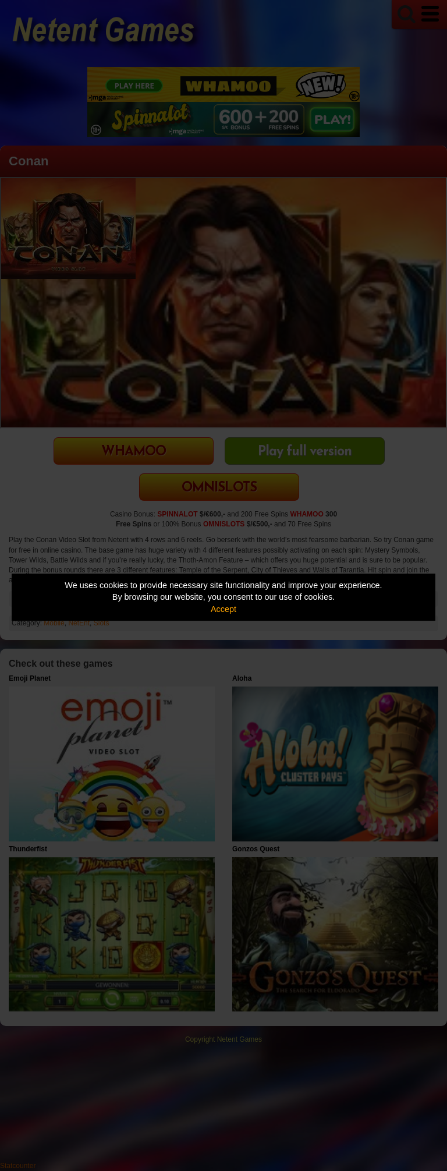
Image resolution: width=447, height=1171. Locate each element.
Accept (223, 609)
